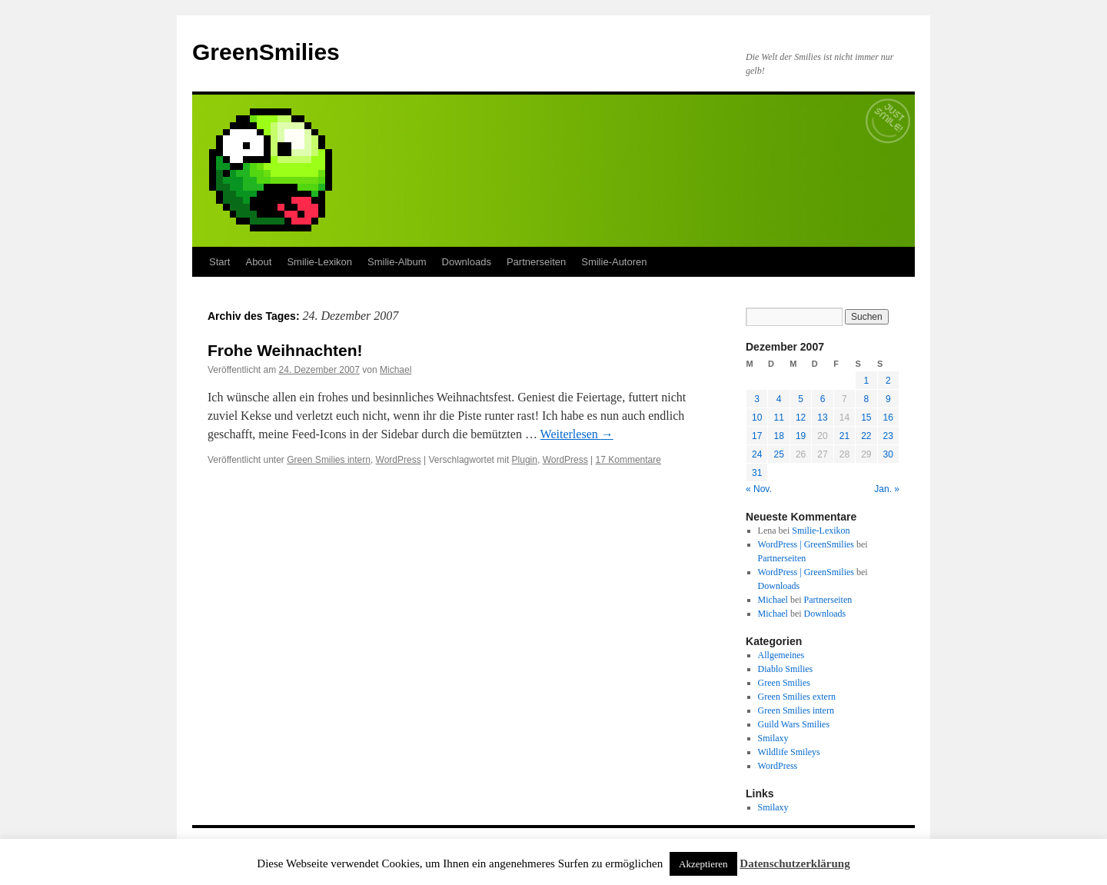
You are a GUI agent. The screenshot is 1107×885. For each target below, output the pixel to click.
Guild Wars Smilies (793, 724)
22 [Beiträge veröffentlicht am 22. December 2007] (866, 436)
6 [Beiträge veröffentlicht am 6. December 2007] (823, 399)
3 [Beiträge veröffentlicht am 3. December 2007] (757, 399)
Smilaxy (773, 738)
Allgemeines (781, 655)
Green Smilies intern (329, 459)
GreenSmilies (266, 52)
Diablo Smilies (785, 669)
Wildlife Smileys (789, 752)
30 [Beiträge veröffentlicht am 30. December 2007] (888, 454)
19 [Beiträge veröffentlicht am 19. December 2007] (801, 436)
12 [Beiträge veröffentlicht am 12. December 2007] (801, 417)
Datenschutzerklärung (794, 863)
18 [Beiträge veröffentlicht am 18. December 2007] (778, 436)
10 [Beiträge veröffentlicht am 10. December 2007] (757, 417)
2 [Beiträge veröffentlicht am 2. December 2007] (888, 380)
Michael (395, 369)
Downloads (466, 262)
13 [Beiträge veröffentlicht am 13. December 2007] (822, 417)
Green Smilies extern (797, 696)
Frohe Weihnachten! (285, 350)
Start (219, 262)
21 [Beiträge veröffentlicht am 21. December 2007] (844, 436)
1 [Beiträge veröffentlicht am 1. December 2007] (866, 380)
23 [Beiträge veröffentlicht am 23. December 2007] (888, 436)
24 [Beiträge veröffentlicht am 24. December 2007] (757, 454)
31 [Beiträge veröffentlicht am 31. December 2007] (757, 472)
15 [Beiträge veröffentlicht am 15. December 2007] (866, 417)
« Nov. (759, 489)
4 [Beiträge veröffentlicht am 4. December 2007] (779, 399)
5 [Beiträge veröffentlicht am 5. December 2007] (800, 399)
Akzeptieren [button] (703, 864)
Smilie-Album (397, 262)
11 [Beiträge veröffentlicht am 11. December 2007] (778, 417)
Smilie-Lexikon (319, 262)
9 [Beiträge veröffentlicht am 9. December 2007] (888, 399)
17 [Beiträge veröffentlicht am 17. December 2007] (757, 436)
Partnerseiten (536, 262)
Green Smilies (784, 682)
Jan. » (886, 489)
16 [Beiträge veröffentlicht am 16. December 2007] (888, 417)
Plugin (524, 459)
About (258, 262)
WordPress (398, 459)
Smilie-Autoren (614, 262)
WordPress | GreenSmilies (806, 544)
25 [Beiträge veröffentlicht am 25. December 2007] (778, 454)
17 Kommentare (628, 459)
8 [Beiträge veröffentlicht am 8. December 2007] (866, 399)
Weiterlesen (576, 434)
